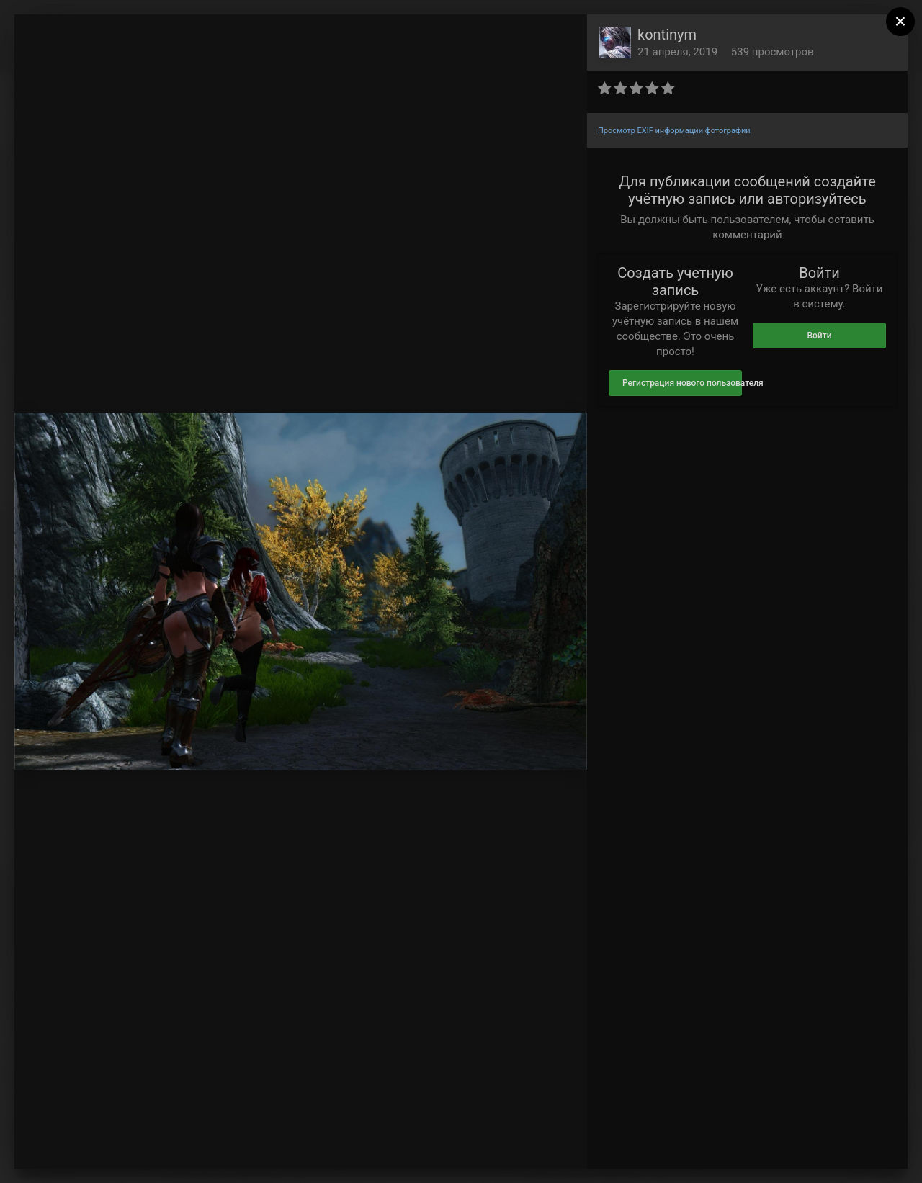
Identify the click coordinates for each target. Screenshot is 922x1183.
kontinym (667, 34)
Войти (819, 335)
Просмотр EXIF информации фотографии (674, 130)
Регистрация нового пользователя (682, 383)
